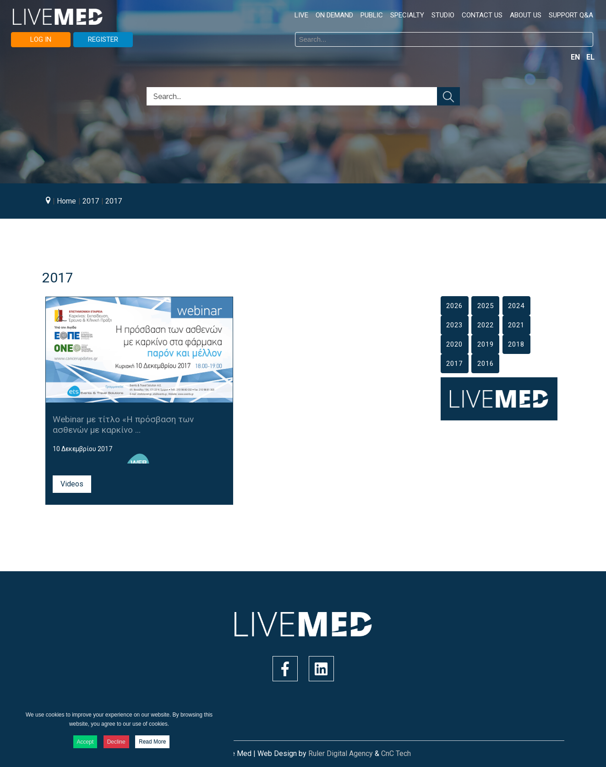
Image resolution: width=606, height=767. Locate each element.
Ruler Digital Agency (340, 753)
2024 (516, 306)
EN (576, 57)
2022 (485, 325)
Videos (71, 484)
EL (590, 57)
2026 (454, 306)
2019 (485, 344)
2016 (485, 363)
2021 (516, 325)
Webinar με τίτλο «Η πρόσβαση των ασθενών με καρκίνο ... (123, 424)
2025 (485, 306)
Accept (85, 742)
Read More (152, 742)
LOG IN (40, 39)
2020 (454, 344)
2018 (516, 344)
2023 (454, 325)
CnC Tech (396, 753)
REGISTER (103, 39)
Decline (116, 742)
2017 (454, 363)
